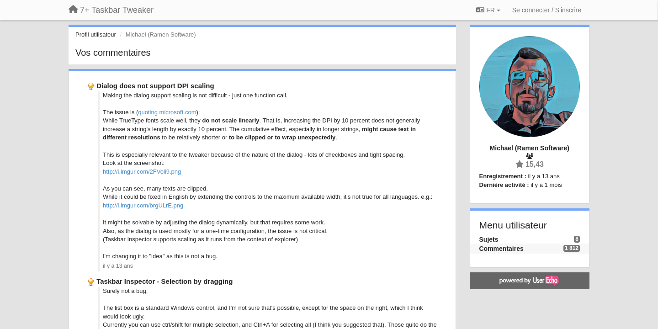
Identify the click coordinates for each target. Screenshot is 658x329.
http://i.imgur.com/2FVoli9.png (142, 171)
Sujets (489, 239)
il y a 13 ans (118, 266)
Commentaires (501, 248)
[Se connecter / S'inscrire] (547, 10)
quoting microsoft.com (167, 112)
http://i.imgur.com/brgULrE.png (143, 205)
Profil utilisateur (95, 34)
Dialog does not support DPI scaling (155, 86)
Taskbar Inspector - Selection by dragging (164, 281)
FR (488, 10)
